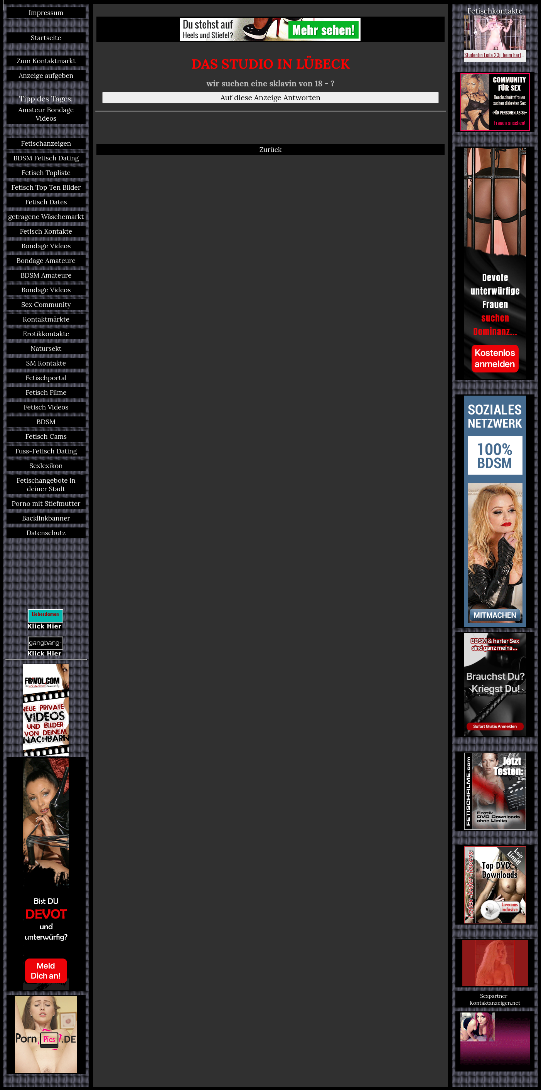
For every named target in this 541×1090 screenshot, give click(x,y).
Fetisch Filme (45, 392)
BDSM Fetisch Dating (46, 158)
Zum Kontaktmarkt (46, 61)
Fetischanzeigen (46, 143)
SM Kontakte (46, 363)
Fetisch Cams (46, 436)
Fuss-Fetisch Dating (46, 451)
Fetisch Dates (46, 202)
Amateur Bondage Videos (46, 114)
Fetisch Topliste (46, 172)
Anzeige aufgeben (46, 75)
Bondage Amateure (46, 260)
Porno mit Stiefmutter (46, 503)
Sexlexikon (45, 466)
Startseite (46, 38)
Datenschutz (46, 533)
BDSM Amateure (46, 275)
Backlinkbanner (46, 518)
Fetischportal (45, 378)
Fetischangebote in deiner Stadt (46, 484)
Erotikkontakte (46, 334)
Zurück (270, 149)
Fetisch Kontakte (46, 231)
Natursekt (45, 348)
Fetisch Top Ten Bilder (46, 187)
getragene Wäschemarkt (46, 216)
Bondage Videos (46, 246)
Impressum (46, 12)
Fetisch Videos (46, 407)
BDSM (46, 422)
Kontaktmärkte (46, 319)
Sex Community (46, 304)
